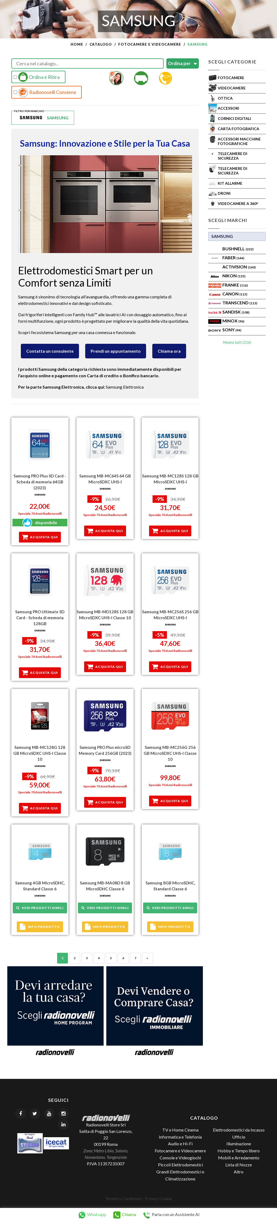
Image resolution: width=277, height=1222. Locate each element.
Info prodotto (40, 926)
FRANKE (235, 284)
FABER (233, 257)
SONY (231, 329)
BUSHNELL (237, 248)
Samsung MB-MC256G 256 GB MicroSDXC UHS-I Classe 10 (170, 753)
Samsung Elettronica (125, 386)
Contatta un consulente (50, 351)
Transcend (239, 302)
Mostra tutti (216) (237, 342)
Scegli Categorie (232, 62)
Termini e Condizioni (123, 1198)
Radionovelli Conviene (45, 92)
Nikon (233, 275)
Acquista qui (40, 537)
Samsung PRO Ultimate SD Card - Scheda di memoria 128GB (39, 617)
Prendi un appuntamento (116, 351)
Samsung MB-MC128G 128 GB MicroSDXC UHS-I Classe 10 (39, 753)
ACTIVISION (239, 266)
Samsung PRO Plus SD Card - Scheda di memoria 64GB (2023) (40, 481)
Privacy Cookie (158, 1198)
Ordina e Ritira (37, 77)
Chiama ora (169, 351)
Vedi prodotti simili (39, 907)
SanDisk (235, 311)
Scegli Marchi (227, 220)
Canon (234, 293)
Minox (233, 320)
